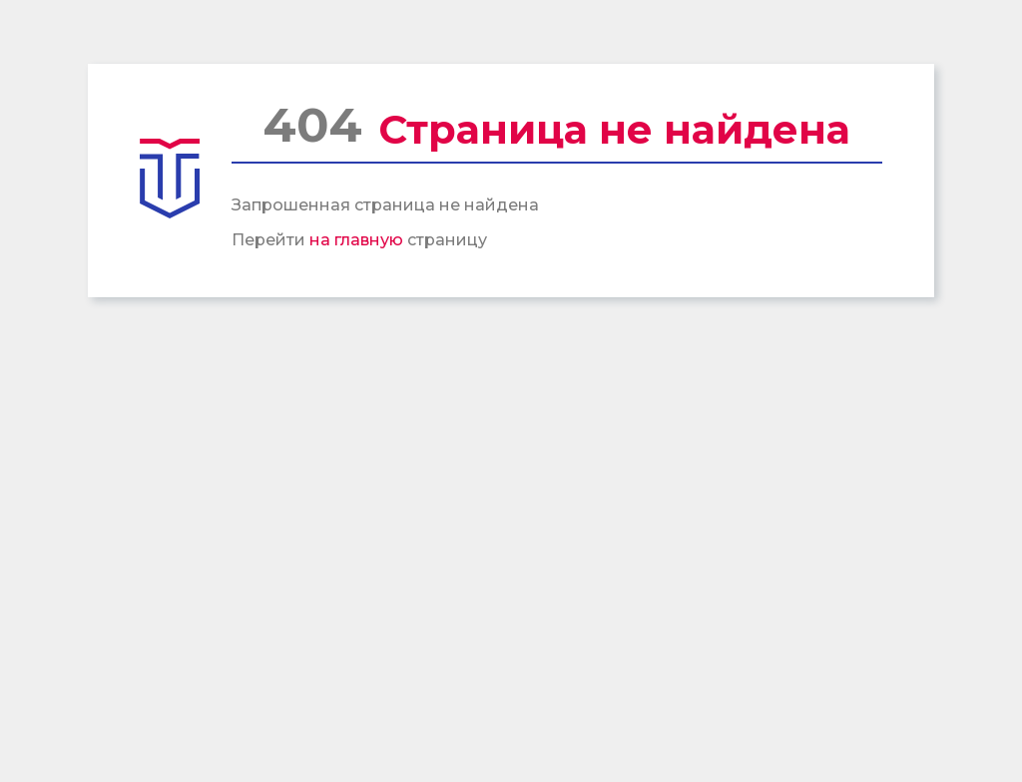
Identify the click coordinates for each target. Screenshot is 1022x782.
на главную (356, 239)
